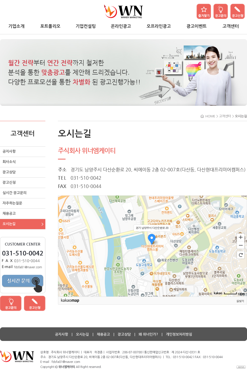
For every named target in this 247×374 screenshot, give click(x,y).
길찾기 (240, 301)
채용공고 (9, 213)
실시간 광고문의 (14, 193)
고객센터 (231, 26)
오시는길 (9, 224)
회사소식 (9, 162)
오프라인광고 (159, 26)
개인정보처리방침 (179, 334)
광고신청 (9, 182)
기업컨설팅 (86, 26)
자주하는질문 (12, 203)
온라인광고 (121, 26)
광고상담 (9, 172)
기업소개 (16, 26)
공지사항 (9, 151)
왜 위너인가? (148, 334)
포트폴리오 (50, 26)
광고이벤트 (197, 26)
